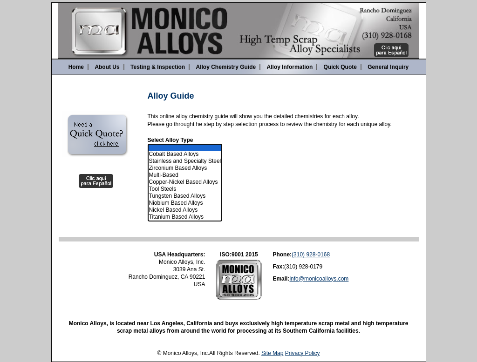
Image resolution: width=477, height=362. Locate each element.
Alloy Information (290, 67)
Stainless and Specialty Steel (185, 161)
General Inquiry (388, 67)
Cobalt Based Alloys (185, 154)
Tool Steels (185, 189)
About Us (107, 67)
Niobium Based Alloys (185, 203)
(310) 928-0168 (311, 254)
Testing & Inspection (157, 67)
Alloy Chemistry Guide (226, 67)
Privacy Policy (302, 353)
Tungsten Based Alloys (185, 196)
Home (76, 67)
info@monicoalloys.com (318, 278)
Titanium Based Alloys (185, 217)
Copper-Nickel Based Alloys (185, 182)
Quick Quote (340, 67)
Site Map (272, 353)
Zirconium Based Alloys (185, 168)
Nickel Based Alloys (185, 210)
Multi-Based (185, 175)
